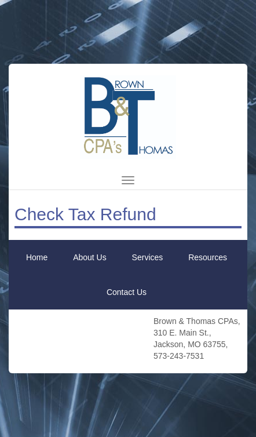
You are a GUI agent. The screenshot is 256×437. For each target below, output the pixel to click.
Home (36, 257)
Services (147, 257)
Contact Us (127, 292)
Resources (207, 257)
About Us (90, 257)
